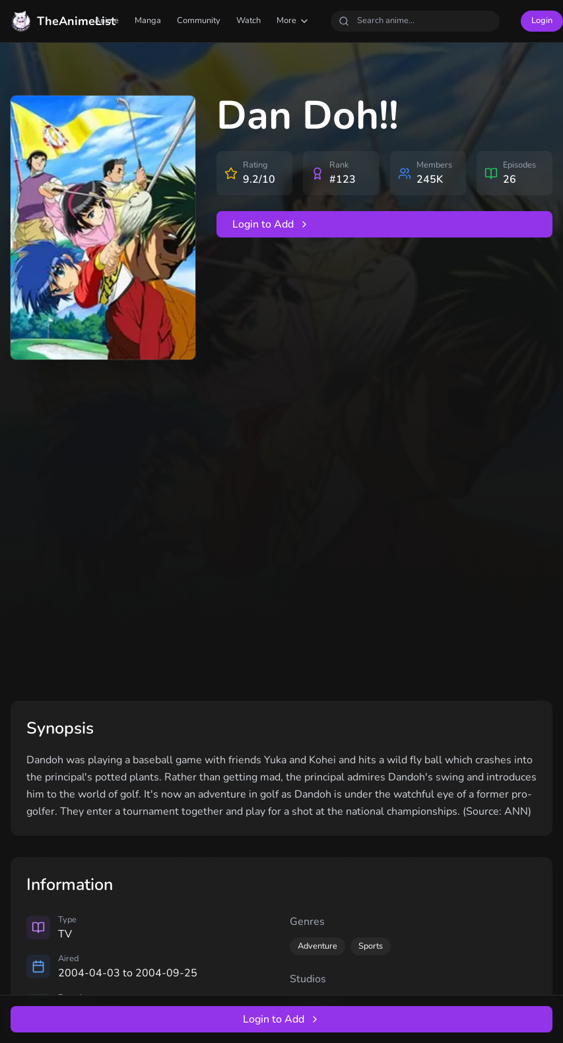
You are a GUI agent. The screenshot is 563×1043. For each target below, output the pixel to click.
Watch (248, 20)
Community (198, 20)
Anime (106, 20)
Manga (148, 20)
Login (541, 20)
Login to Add (271, 224)
